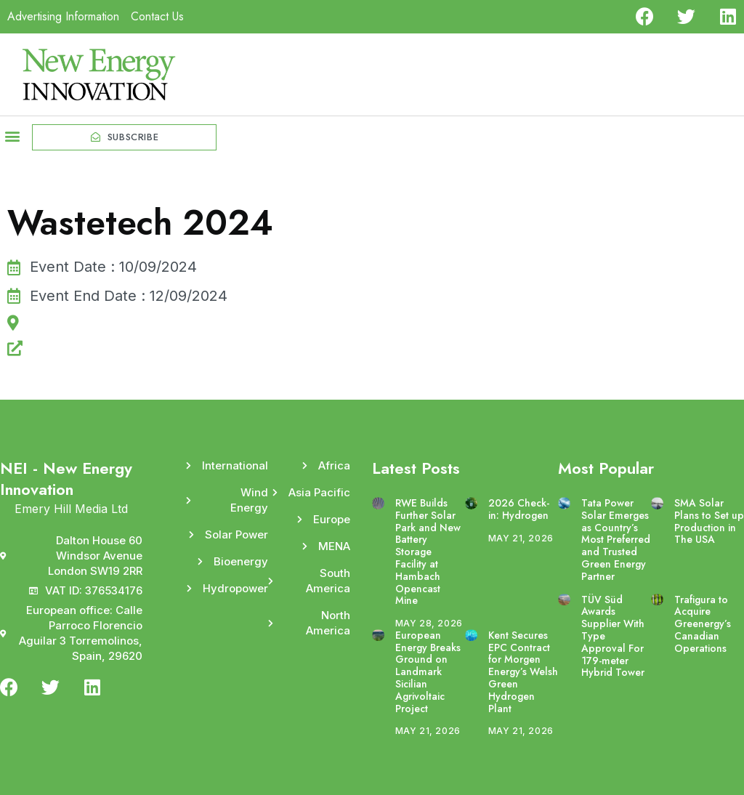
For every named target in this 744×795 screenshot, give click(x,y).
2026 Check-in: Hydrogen (518, 509)
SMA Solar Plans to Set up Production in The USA (709, 521)
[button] (12, 136)
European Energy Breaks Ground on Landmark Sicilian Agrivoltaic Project (428, 672)
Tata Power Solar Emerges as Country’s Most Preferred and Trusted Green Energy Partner (615, 540)
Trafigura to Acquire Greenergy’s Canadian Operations (702, 623)
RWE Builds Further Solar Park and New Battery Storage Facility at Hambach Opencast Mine (428, 552)
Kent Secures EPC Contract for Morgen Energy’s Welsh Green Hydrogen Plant (523, 672)
